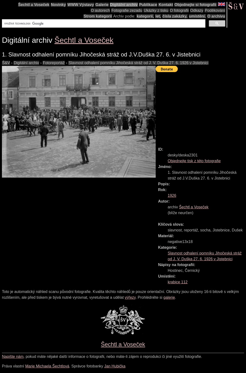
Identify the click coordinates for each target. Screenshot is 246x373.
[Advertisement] (201, 107)
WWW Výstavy (81, 5)
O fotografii (179, 10)
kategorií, (145, 16)
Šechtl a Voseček (33, 5)
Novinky (58, 5)
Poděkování (215, 10)
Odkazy (196, 10)
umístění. (197, 16)
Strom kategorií (98, 16)
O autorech (100, 10)
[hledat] (103, 23)
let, (158, 16)
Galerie (101, 5)
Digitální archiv (124, 5)
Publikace (148, 5)
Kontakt (166, 5)
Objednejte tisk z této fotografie (194, 161)
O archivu (216, 16)
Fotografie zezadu (126, 10)
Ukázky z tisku (156, 10)
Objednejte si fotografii (195, 5)
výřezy (130, 297)
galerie (169, 297)
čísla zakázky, (174, 16)
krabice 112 (178, 282)
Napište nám (13, 356)
